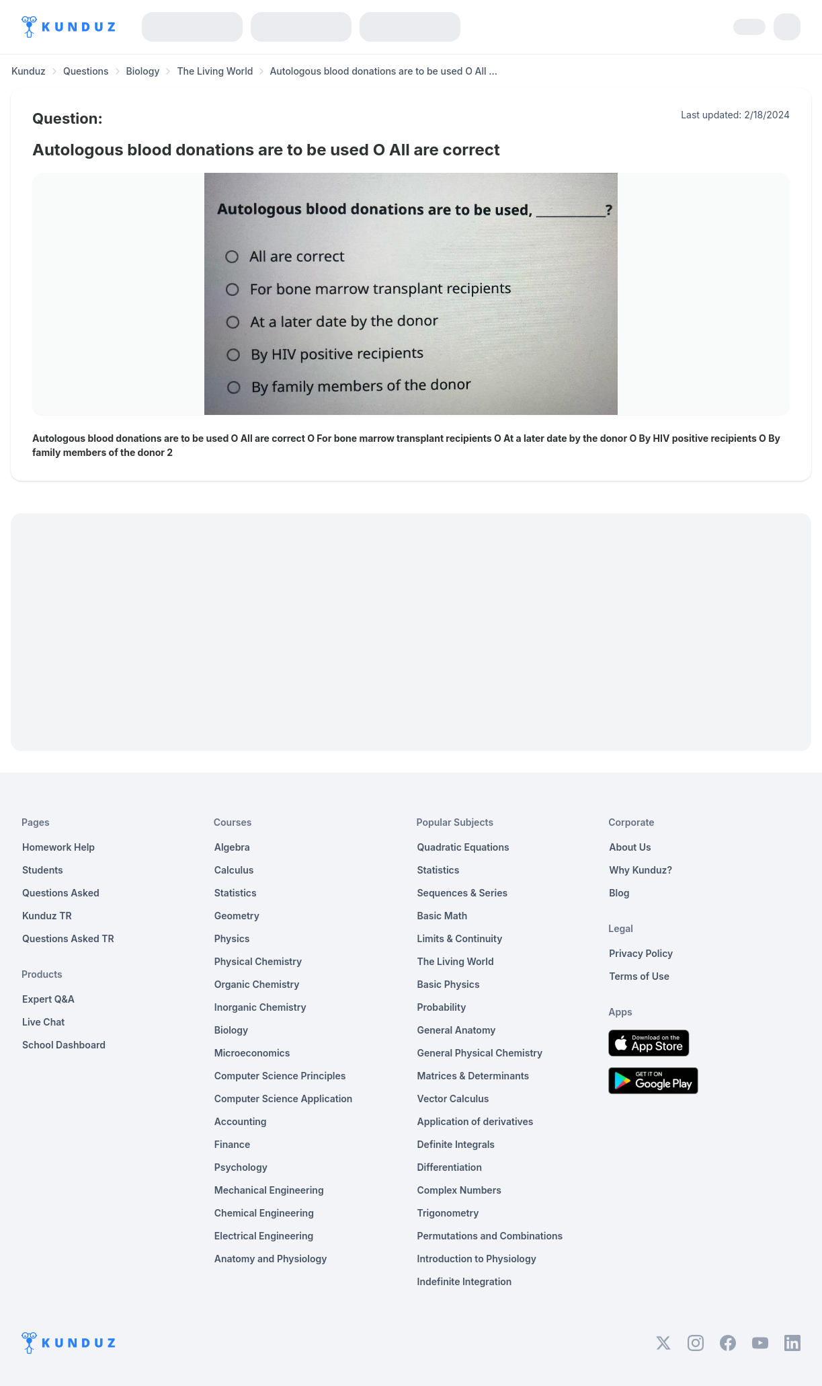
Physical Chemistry (258, 961)
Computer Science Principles (280, 1075)
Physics (232, 938)
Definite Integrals (456, 1144)
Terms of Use (639, 976)
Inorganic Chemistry (260, 1007)
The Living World (215, 71)
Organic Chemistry (257, 984)
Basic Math (442, 915)
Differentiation (449, 1167)
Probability (441, 1007)
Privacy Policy (641, 953)
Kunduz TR (47, 915)
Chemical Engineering (264, 1213)
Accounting (240, 1121)
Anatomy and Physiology (270, 1258)
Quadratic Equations (463, 847)
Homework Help (58, 847)
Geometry (236, 915)
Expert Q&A (48, 999)
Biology (143, 71)
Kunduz (28, 71)
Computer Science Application (283, 1098)
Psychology (241, 1167)
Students (42, 870)
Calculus (234, 870)
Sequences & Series (462, 892)
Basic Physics (448, 984)
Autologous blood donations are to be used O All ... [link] (383, 71)
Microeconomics (252, 1052)
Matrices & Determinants (473, 1075)
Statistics (235, 892)
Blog (619, 892)
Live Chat (43, 1022)
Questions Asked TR (68, 938)
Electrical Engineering (264, 1235)
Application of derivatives (475, 1121)
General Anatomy (456, 1030)
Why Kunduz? (640, 870)
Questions (86, 71)
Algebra (232, 847)
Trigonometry (448, 1213)
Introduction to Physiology (476, 1258)
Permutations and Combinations (490, 1235)
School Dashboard (64, 1044)
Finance (232, 1144)
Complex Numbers (459, 1190)
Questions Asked (60, 892)
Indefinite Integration (464, 1281)
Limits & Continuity (460, 938)
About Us (630, 847)
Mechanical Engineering (269, 1190)
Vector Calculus (453, 1098)
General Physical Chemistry (480, 1052)
